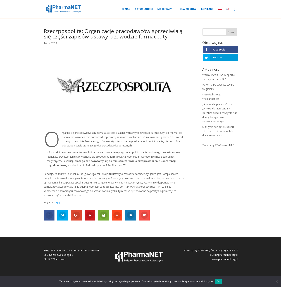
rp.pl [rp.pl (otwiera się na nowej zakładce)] (58, 202)
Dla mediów (188, 9)
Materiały (164, 9)
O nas (126, 9)
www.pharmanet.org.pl (225, 259)
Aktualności (144, 9)
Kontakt (207, 9)
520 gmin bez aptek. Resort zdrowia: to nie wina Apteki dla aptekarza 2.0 (218, 131)
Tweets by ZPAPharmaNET (218, 145)
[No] (276, 281)
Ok (218, 281)
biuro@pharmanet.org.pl (224, 254)
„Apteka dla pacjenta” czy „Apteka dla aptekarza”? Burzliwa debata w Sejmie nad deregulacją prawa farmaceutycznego (219, 112)
